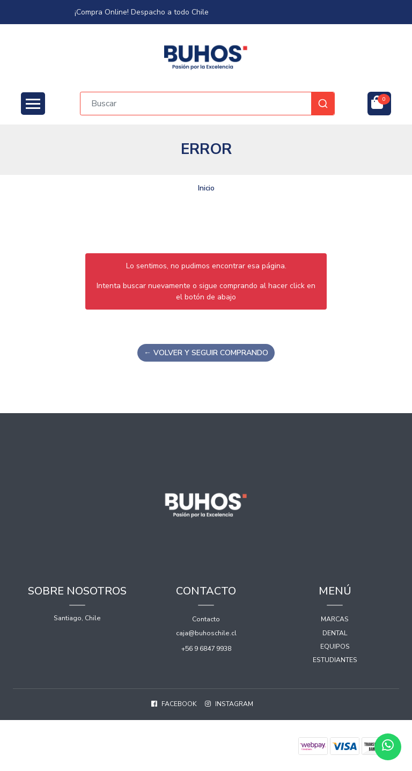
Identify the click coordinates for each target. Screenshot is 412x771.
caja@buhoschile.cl (206, 633)
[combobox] (207, 103)
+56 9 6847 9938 (206, 648)
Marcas (335, 619)
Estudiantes (335, 660)
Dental (335, 633)
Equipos (335, 646)
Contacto (206, 619)
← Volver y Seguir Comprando (206, 353)
